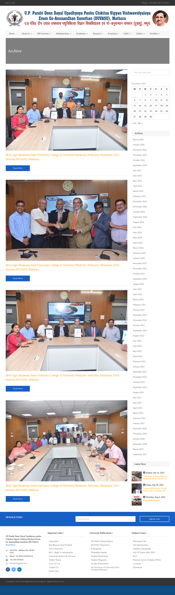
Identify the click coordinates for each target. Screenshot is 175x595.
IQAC (126, 33)
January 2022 (138, 366)
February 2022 (139, 361)
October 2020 (139, 439)
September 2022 (140, 330)
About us (26, 33)
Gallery (139, 33)
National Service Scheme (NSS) (147, 560)
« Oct (134, 123)
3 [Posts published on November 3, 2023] (156, 94)
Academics (81, 33)
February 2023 (139, 305)
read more (18, 168)
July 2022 (137, 341)
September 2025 (140, 165)
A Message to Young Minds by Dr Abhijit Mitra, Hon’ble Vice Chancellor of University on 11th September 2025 (155, 477)
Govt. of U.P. (54, 563)
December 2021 (140, 372)
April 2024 (137, 243)
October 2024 (139, 212)
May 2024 (137, 237)
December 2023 (140, 263)
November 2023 (140, 268)
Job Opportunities (140, 545)
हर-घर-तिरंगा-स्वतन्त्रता (151, 501)
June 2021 (137, 403)
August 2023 (138, 284)
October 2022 (139, 325)
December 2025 (140, 150)
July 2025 (137, 170)
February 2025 (139, 196)
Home (12, 33)
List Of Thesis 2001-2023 (144, 552)
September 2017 (140, 454)
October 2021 (139, 382)
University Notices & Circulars (62, 556)
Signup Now (154, 519)
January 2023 (138, 310)
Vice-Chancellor (56, 549)
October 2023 (139, 274)
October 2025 (139, 160)
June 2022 (137, 346)
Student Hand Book (99, 556)
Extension (112, 33)
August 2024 (138, 222)
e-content (137, 563)
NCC (135, 556)
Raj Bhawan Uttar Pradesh (60, 545)
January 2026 (138, 145)
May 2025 (137, 181)
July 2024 (137, 227)
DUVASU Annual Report (102, 541)
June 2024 (137, 232)
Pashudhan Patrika (99, 552)
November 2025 (140, 155)
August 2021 (138, 392)
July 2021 (137, 397)
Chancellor (53, 541)
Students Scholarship (142, 549)
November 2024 (140, 206)
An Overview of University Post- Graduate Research (105, 568)
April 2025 (137, 186)
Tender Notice (55, 560)
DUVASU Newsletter (100, 545)
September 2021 (140, 387)
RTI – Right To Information (61, 552)
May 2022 (137, 351)
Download (137, 567)
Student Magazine (99, 560)
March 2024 (138, 248)
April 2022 (137, 356)
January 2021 (138, 423)
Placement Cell (139, 541)
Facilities (154, 33)
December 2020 (140, 428)
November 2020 (140, 434)
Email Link (54, 571)
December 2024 (140, 201)
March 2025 (138, 191)
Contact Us (54, 567)
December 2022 (140, 315)
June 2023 (137, 289)
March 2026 (138, 139)
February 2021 (139, 418)
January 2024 (138, 258)
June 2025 (137, 175)
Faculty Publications (100, 563)
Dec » (140, 123)
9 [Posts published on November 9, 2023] (150, 100)
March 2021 (138, 413)
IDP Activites (43, 33)
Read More (10, 545)
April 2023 (137, 294)
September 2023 (140, 279)
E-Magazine (96, 549)
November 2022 (140, 320)
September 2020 (140, 444)
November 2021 (140, 377)
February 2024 (139, 253)
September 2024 (140, 217)
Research (97, 33)
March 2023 (138, 299)
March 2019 (138, 449)
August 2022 (138, 335)
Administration (62, 33)
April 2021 (137, 408)
